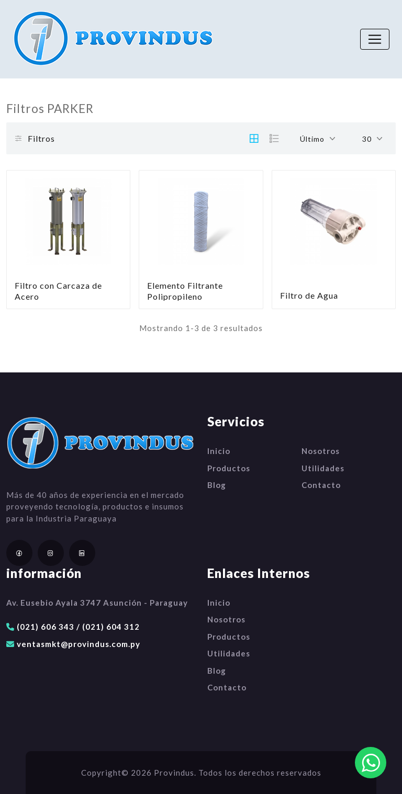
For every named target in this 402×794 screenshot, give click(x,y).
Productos (228, 468)
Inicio (218, 451)
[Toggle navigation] (374, 39)
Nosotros (321, 451)
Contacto (321, 485)
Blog (216, 485)
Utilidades (323, 468)
